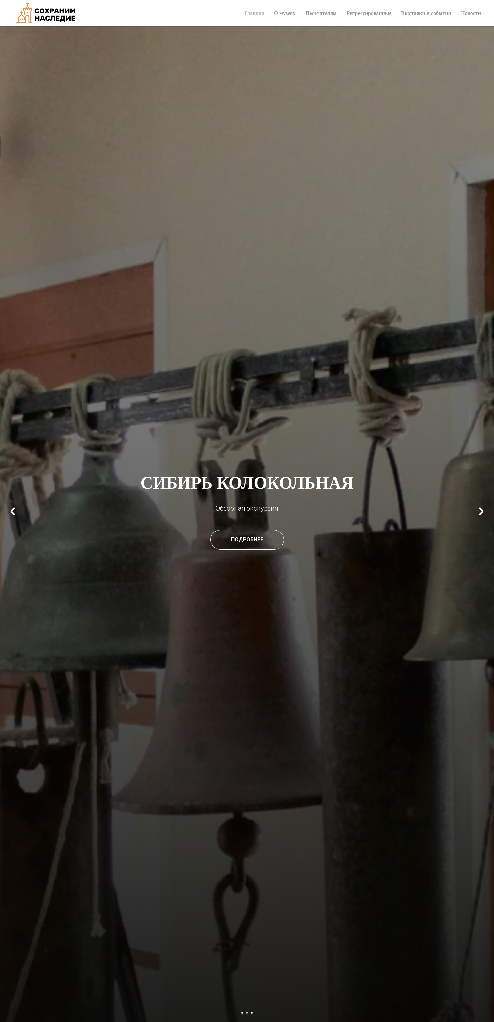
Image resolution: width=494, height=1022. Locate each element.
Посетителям (320, 13)
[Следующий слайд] (481, 511)
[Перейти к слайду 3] (252, 1013)
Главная (254, 13)
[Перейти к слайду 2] (247, 1013)
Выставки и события (426, 13)
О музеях (285, 13)
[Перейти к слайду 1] (242, 1013)
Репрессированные (369, 13)
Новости (471, 13)
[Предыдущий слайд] (12, 511)
